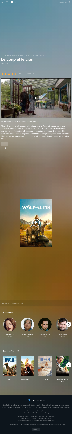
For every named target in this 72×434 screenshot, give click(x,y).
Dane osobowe (49, 416)
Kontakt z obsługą (44, 413)
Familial (27, 55)
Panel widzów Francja (47, 420)
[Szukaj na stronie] (70, 2)
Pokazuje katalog (31, 411)
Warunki (41, 416)
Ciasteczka (34, 416)
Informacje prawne (23, 416)
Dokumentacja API (28, 413)
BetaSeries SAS (25, 418)
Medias (34, 418)
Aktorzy (5, 303)
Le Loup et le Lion (39, 55)
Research (48, 418)
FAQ (36, 413)
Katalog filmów (41, 411)
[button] (9, 329)
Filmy (15, 55)
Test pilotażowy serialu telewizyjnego (29, 420)
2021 (21, 55)
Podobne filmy (18, 303)
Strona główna (6, 55)
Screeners (41, 418)
